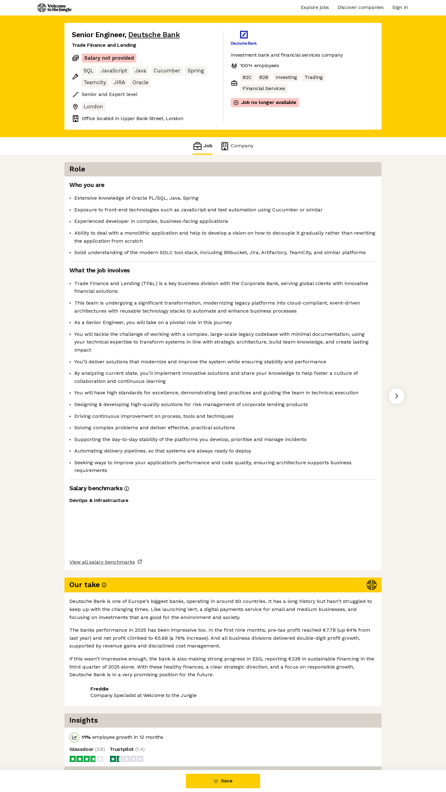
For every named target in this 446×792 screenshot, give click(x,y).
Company (236, 146)
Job (202, 146)
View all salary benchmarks (102, 720)
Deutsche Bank (154, 35)
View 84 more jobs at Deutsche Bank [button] (159, 744)
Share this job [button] (88, 744)
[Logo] (54, 7)
